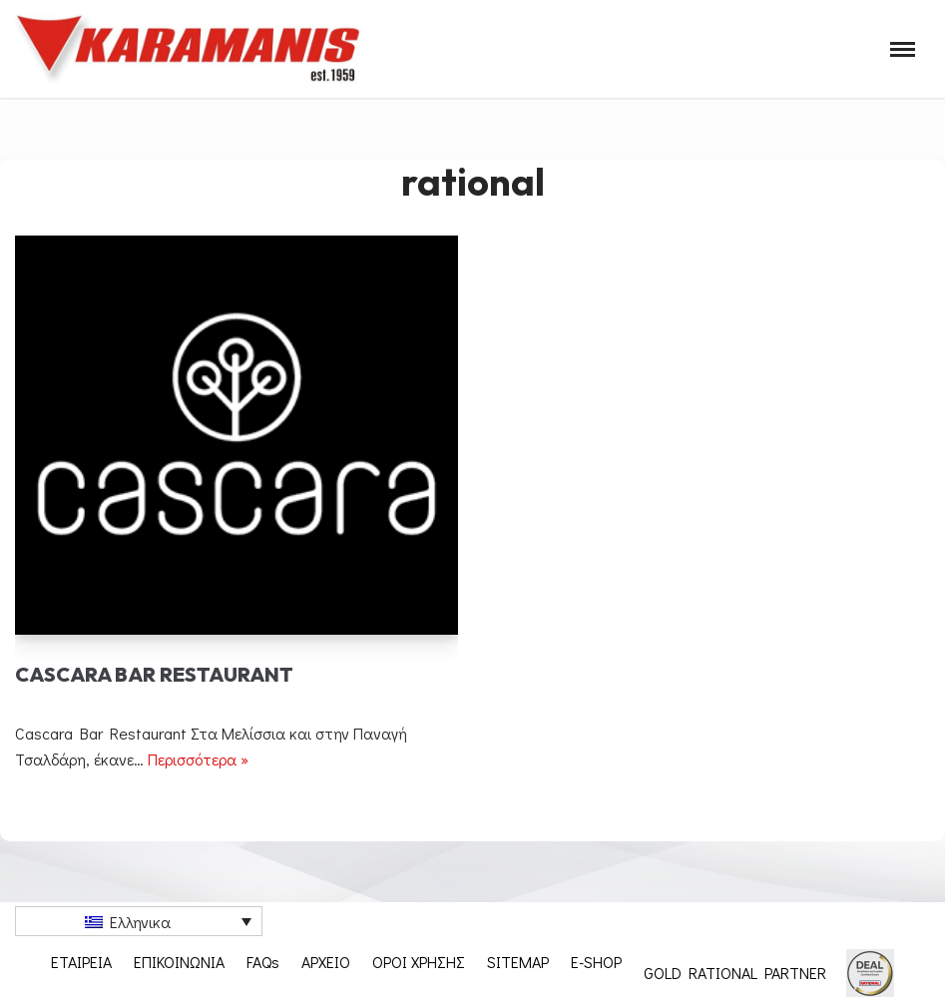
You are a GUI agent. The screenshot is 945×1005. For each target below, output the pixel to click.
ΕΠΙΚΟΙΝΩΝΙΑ (179, 961)
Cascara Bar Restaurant (154, 674)
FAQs (262, 961)
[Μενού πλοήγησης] (902, 49)
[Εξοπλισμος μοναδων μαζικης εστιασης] (189, 49)
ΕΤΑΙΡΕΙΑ (81, 961)
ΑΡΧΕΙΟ (325, 961)
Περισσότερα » (198, 759)
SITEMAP (518, 961)
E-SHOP (596, 961)
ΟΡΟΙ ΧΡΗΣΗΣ (418, 961)
